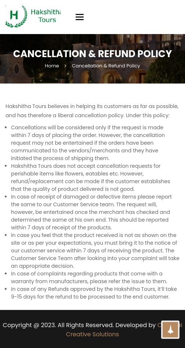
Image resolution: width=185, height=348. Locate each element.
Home (52, 65)
